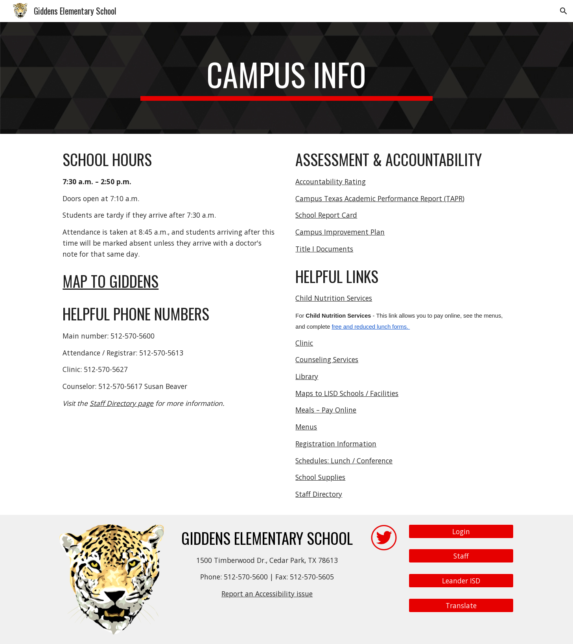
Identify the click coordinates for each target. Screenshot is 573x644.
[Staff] (461, 556)
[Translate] (461, 605)
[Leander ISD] (461, 581)
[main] (286, 78)
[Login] (461, 531)
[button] (563, 11)
